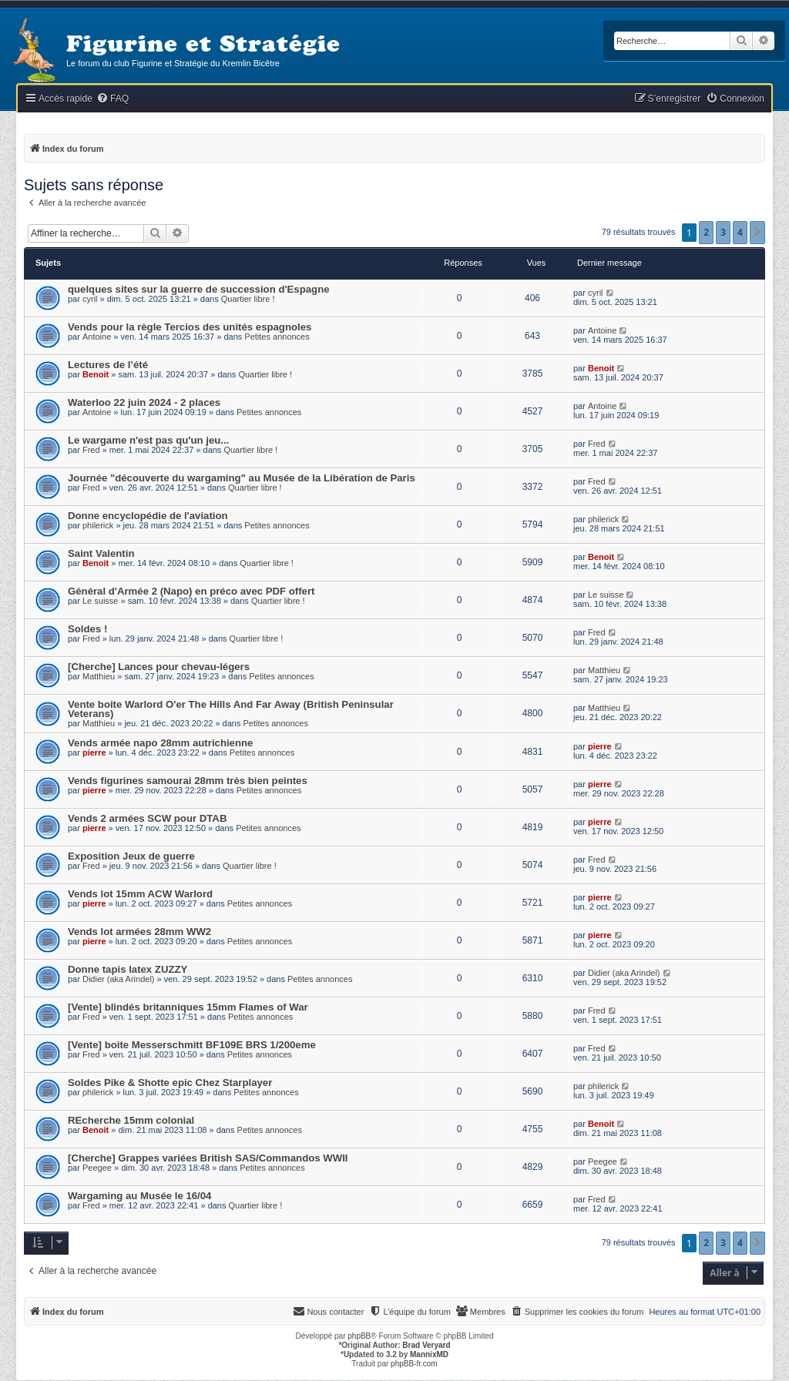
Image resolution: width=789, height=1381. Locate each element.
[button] (757, 232)
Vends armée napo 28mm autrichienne (160, 743)
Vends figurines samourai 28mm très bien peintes (187, 780)
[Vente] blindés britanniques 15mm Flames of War (188, 1007)
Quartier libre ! (248, 298)
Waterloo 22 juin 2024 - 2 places (144, 402)
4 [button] (740, 232)
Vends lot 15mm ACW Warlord (140, 894)
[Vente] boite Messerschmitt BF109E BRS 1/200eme (192, 1045)
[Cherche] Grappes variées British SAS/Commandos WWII (207, 1158)
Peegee (97, 1167)
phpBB (359, 1336)
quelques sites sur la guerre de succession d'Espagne (199, 289)
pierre (94, 752)
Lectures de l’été (108, 364)
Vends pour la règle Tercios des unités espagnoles (189, 327)
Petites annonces (276, 336)
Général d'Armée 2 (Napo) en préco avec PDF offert (191, 591)
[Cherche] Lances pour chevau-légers (159, 666)
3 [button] (723, 232)
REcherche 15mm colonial (131, 1120)
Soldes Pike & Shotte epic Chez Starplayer (170, 1082)
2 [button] (706, 232)
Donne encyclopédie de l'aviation (148, 515)
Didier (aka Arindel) (118, 979)
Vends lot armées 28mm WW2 (139, 931)
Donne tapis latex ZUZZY (127, 969)
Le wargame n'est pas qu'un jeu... (148, 440)
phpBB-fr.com (414, 1363)
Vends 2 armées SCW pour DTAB (147, 818)
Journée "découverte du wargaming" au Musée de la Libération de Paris (241, 478)
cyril (90, 298)
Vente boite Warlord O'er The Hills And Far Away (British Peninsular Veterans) (231, 709)
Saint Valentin (101, 553)
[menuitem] (112, 99)
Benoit (95, 374)
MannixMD (429, 1354)
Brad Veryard (426, 1345)
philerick (97, 525)
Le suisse (100, 600)
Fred (91, 449)
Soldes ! (87, 629)
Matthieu (98, 676)
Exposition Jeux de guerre (131, 856)
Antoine (96, 336)
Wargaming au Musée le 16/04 (139, 1196)
